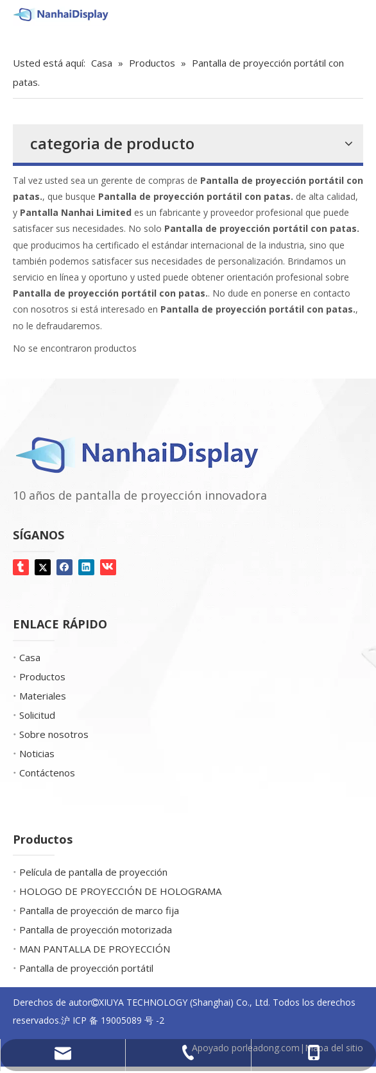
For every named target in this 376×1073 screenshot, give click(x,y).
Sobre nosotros (54, 734)
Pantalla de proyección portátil (86, 968)
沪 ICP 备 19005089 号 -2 (112, 1020)
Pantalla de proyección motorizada (95, 929)
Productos (42, 676)
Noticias (37, 753)
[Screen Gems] (25, 39)
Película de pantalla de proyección (93, 871)
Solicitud (37, 715)
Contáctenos (47, 772)
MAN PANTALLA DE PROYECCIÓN (94, 948)
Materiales (42, 695)
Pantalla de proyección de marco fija (99, 910)
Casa (29, 657)
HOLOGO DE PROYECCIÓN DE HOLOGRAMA (120, 891)
